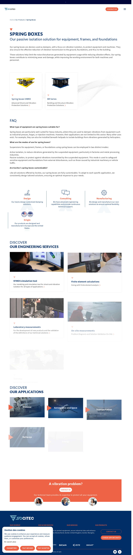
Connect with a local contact (24, 538)
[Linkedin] (120, 552)
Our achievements (45, 525)
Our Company (15, 525)
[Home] (10, 9)
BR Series (52, 99)
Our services (72, 525)
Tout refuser (27, 548)
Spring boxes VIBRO (21, 99)
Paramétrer (12, 548)
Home (12, 20)
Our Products (20, 20)
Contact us (112, 9)
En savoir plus (10, 542)
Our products (101, 525)
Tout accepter (43, 548)
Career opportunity (111, 538)
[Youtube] (115, 552)
